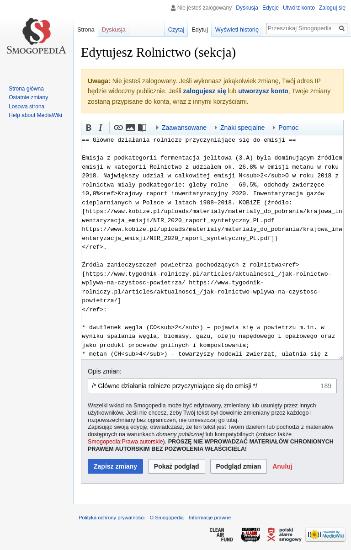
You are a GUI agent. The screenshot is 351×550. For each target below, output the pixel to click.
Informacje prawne (210, 517)
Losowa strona (26, 106)
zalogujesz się (204, 91)
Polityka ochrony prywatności (111, 517)
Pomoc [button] (288, 127)
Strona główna (26, 88)
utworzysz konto (263, 91)
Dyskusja (247, 8)
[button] (88, 127)
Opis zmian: (105, 371)
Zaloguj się (332, 8)
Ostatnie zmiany (28, 97)
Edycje (270, 8)
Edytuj (199, 29)
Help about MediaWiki (35, 115)
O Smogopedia (166, 517)
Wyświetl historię (237, 29)
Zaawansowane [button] (184, 127)
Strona (86, 29)
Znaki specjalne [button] (242, 127)
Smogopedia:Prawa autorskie (125, 441)
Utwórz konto (299, 8)
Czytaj (176, 29)
